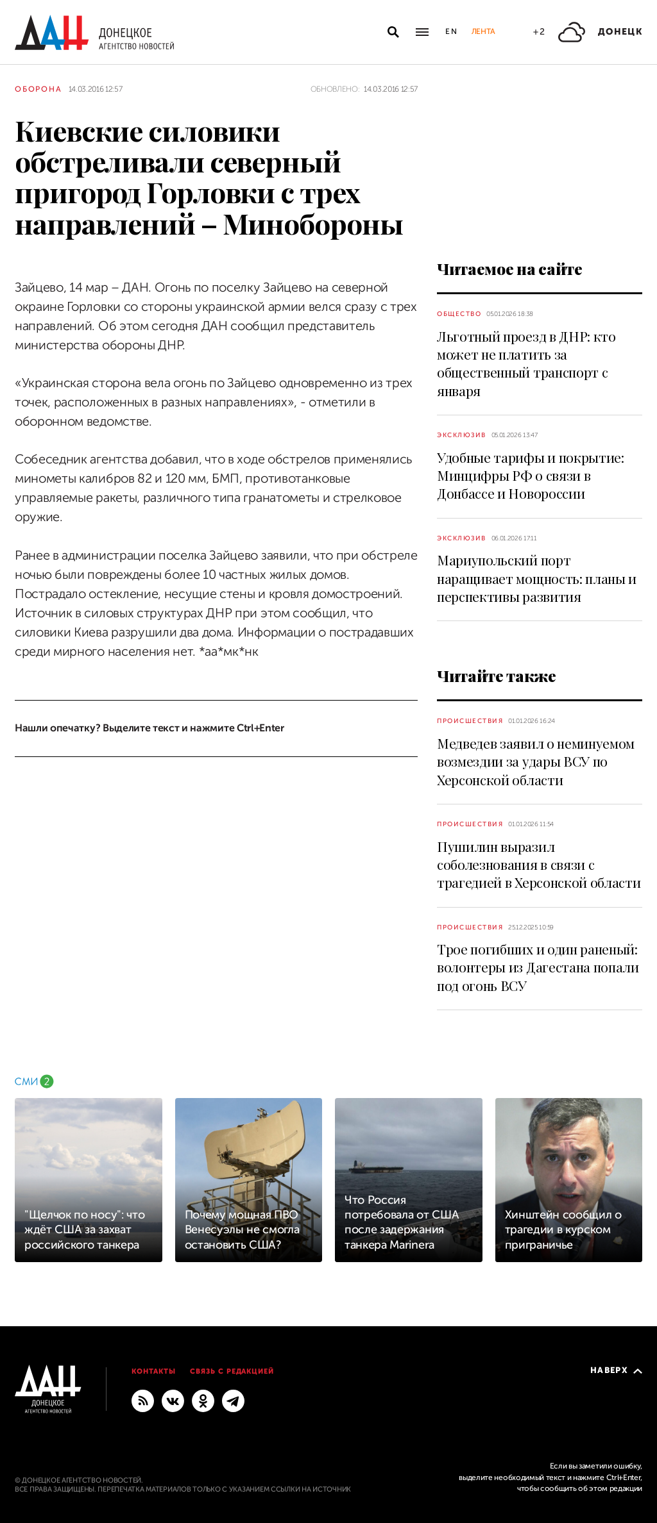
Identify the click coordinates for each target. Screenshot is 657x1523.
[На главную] (94, 32)
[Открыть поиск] (393, 32)
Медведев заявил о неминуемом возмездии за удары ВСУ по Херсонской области (536, 761)
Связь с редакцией (232, 1371)
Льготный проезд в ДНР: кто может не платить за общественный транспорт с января (526, 363)
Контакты (154, 1371)
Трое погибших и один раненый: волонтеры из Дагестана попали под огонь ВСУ (538, 967)
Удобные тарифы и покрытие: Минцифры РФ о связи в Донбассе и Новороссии (530, 475)
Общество (459, 313)
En (452, 31)
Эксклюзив (461, 434)
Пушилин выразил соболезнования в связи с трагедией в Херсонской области (538, 864)
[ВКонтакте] (173, 1400)
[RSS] (143, 1400)
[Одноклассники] (203, 1400)
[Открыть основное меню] (422, 32)
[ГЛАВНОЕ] (233, 1400)
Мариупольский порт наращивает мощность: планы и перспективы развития (536, 578)
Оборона (38, 89)
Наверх (616, 1370)
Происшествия (470, 720)
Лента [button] (483, 31)
